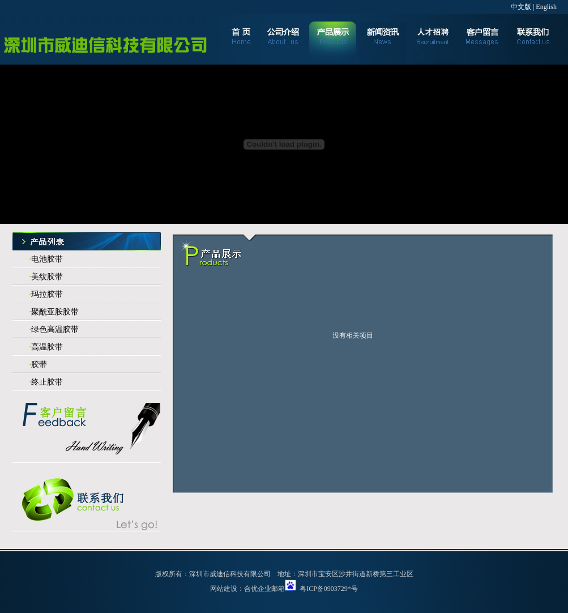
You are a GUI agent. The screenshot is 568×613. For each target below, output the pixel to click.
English (546, 7)
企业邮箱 (271, 589)
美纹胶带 (47, 277)
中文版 (521, 7)
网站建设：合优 (234, 589)
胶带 (39, 364)
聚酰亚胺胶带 (55, 312)
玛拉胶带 (47, 294)
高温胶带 (47, 347)
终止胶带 (47, 382)
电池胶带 (47, 259)
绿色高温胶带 (55, 329)
